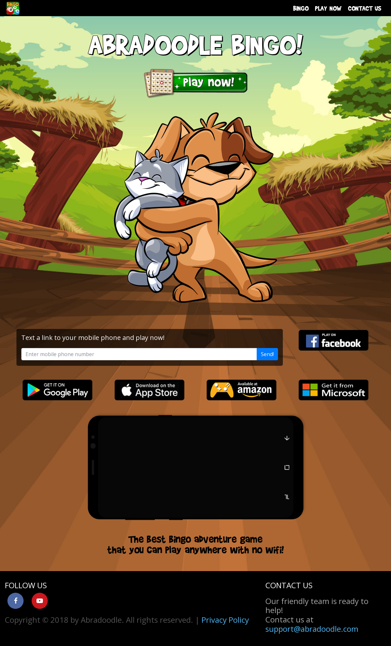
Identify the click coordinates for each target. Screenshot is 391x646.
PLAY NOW (328, 8)
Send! (267, 354)
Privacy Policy (225, 619)
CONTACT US (364, 8)
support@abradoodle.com (311, 628)
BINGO (301, 8)
